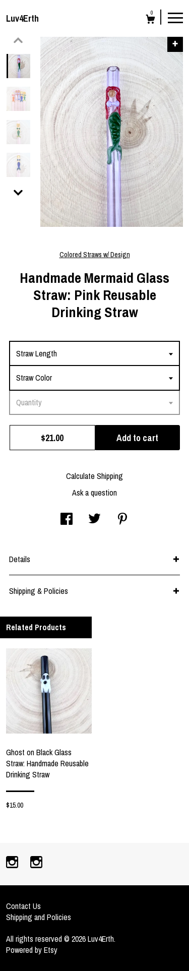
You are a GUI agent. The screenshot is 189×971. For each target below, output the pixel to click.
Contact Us (23, 906)
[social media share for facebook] (66, 519)
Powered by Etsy (31, 949)
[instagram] (13, 863)
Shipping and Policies (38, 917)
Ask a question (94, 492)
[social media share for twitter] (94, 519)
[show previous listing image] (18, 40)
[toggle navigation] (175, 17)
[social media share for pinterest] (122, 519)
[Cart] (150, 20)
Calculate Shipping (94, 475)
